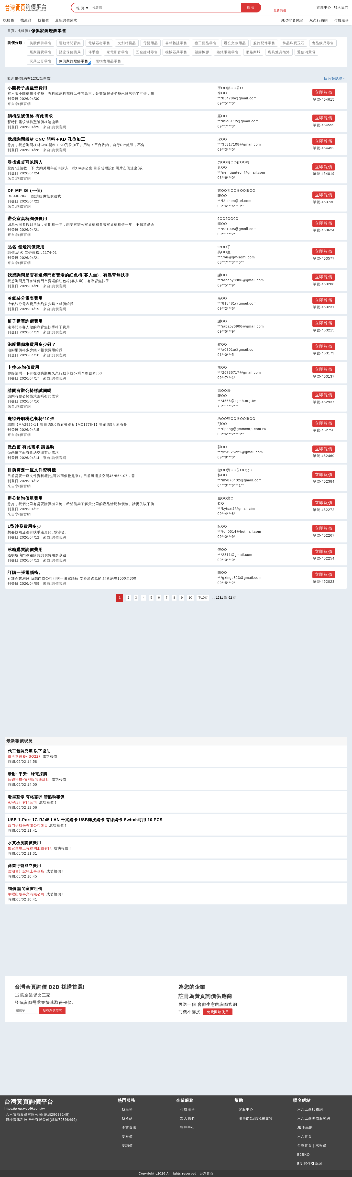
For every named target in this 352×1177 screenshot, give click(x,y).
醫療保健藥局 (70, 52)
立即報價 (323, 92)
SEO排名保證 (291, 20)
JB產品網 (305, 1127)
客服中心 (246, 1109)
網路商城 (253, 52)
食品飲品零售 (323, 43)
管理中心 (324, 7)
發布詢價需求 (52, 1010)
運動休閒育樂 (70, 43)
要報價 (127, 1136)
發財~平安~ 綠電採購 (27, 774)
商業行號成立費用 (24, 866)
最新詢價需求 (66, 20)
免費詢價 (280, 7)
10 (190, 597)
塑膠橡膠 (202, 52)
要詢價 (127, 1145)
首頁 (11, 31)
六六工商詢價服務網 (313, 1118)
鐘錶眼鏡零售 (228, 52)
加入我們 (341, 7)
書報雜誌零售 (176, 43)
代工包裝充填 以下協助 (29, 751)
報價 (80, 8)
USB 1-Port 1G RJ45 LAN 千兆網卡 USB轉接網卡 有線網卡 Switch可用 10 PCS (85, 820)
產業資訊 (129, 1127)
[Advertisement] (176, 637)
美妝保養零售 (41, 43)
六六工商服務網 (310, 1109)
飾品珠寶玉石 (294, 43)
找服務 (8, 20)
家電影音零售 (118, 52)
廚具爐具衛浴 (279, 52)
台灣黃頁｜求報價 (312, 1145)
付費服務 (341, 20)
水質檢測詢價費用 (24, 843)
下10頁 (203, 597)
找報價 (43, 20)
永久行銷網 (318, 20)
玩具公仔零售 (41, 61)
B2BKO (303, 1154)
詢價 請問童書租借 (25, 889)
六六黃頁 (304, 1136)
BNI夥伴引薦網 (309, 1164)
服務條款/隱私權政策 (256, 1118)
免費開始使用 (218, 1012)
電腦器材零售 (99, 43)
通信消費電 (306, 52)
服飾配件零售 (264, 43)
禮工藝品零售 (206, 43)
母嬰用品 (150, 43)
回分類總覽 (333, 78)
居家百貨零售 (41, 52)
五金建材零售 (147, 52)
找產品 (26, 20)
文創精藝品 (127, 43)
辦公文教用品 (235, 43)
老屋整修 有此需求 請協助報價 (36, 797)
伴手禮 (93, 52)
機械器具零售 (176, 52)
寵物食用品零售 (108, 61)
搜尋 (251, 7)
